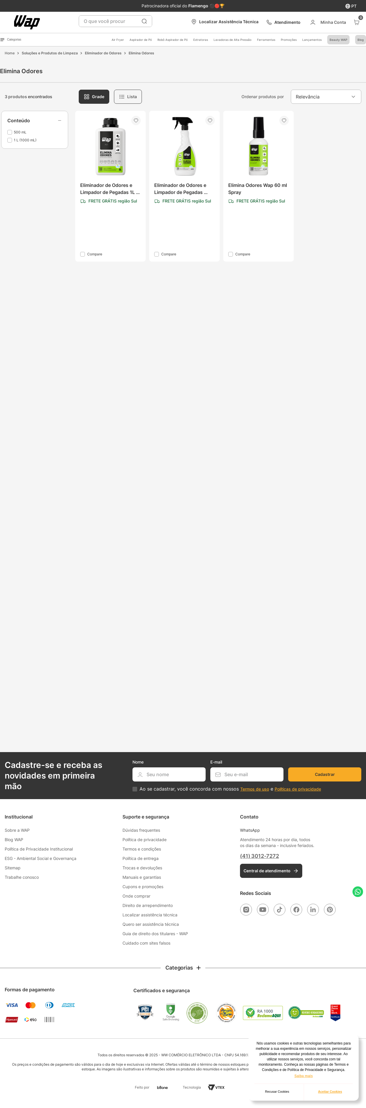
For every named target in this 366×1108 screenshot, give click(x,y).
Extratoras (200, 39)
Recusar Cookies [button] (277, 1091)
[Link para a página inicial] (10, 53)
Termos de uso (254, 788)
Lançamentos (312, 39)
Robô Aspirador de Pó (172, 39)
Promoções (289, 39)
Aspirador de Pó (141, 39)
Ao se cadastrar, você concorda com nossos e (230, 789)
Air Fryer (118, 39)
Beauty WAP (338, 39)
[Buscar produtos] (144, 21)
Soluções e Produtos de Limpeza (50, 53)
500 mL (20, 132)
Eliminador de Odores (103, 53)
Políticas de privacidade (298, 788)
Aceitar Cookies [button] (330, 1091)
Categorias (10, 39)
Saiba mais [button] (303, 1076)
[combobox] (115, 21)
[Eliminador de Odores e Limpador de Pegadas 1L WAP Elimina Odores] (110, 186)
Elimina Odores (141, 53)
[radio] (94, 97)
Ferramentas (266, 39)
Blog (360, 39)
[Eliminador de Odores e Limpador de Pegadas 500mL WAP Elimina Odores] (184, 186)
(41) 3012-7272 (259, 856)
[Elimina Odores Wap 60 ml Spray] (258, 186)
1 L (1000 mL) (25, 140)
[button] (34, 120)
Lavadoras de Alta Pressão (232, 39)
